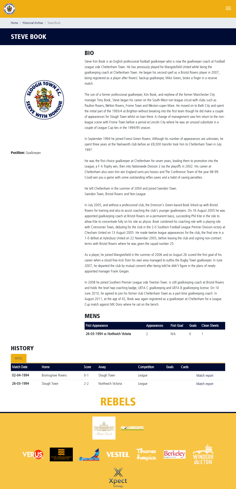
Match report (204, 375)
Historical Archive (33, 23)
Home (14, 23)
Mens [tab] (19, 358)
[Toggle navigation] (228, 8)
